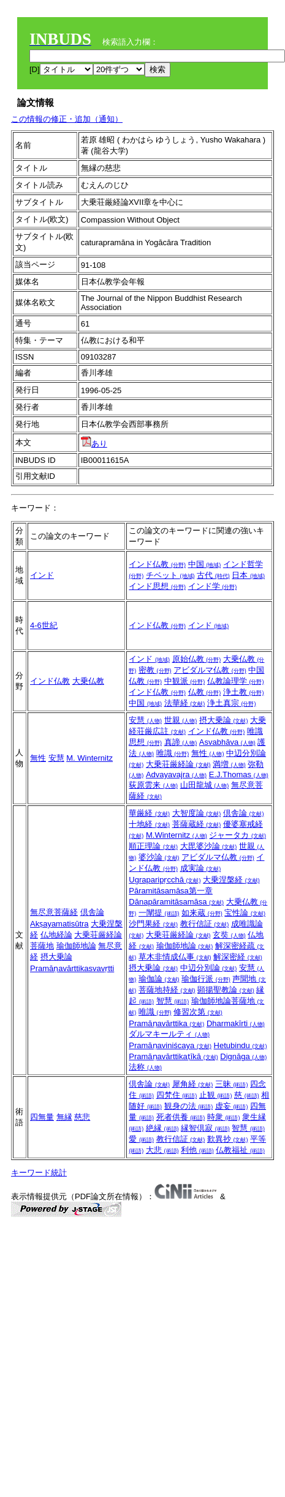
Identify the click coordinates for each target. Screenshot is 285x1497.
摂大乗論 (223, 720)
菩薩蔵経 (196, 824)
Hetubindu (240, 1045)
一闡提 (159, 912)
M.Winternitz (176, 835)
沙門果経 (153, 923)
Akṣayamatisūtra (59, 923)
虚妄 (231, 1106)
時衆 (223, 1117)
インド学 (212, 586)
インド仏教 (157, 564)
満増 (229, 764)
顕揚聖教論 (225, 989)
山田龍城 (204, 784)
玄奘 (229, 934)
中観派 (184, 681)
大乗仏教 (88, 681)
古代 (213, 575)
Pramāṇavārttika (166, 1023)
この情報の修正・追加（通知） (67, 119)
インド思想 (157, 586)
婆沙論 (159, 857)
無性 (38, 758)
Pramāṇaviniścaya (170, 1045)
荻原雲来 (153, 784)
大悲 (162, 1150)
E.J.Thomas (238, 774)
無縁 (64, 1117)
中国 (204, 564)
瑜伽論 (159, 978)
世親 (180, 720)
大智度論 (196, 813)
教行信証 (204, 923)
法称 (145, 1066)
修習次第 (197, 1011)
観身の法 (188, 1106)
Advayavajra (176, 774)
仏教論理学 (235, 681)
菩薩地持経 (167, 989)
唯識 (172, 753)
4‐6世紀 (44, 625)
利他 (197, 1150)
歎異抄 (227, 1139)
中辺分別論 (208, 967)
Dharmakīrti (236, 1023)
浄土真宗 (231, 703)
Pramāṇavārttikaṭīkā (173, 1056)
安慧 (56, 758)
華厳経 (149, 813)
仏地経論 (56, 934)
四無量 (42, 1117)
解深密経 (237, 956)
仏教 (204, 692)
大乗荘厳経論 (178, 764)
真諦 (180, 742)
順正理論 (153, 846)
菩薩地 (42, 945)
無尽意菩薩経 (54, 912)
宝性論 (244, 912)
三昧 (231, 1084)
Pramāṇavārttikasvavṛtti (72, 968)
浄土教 (243, 692)
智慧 (172, 1000)
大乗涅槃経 (231, 879)
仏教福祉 (240, 1150)
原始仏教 (196, 658)
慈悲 (82, 1117)
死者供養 (180, 1117)
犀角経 (192, 1084)
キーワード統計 (39, 1172)
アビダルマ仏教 (209, 670)
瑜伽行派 (205, 978)
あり (94, 443)
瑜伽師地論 (76, 945)
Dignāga (243, 1056)
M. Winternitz (89, 758)
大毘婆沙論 (208, 846)
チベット (170, 575)
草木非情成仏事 (175, 956)
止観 (215, 1095)
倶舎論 (92, 912)
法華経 (184, 703)
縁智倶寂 (205, 1128)
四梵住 (176, 1095)
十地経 (149, 824)
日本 (248, 575)
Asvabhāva (227, 742)
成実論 (200, 868)
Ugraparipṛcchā (164, 879)
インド (42, 575)
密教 (155, 670)
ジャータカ (237, 835)
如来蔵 (201, 912)
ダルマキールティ (169, 1033)
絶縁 (162, 1128)
